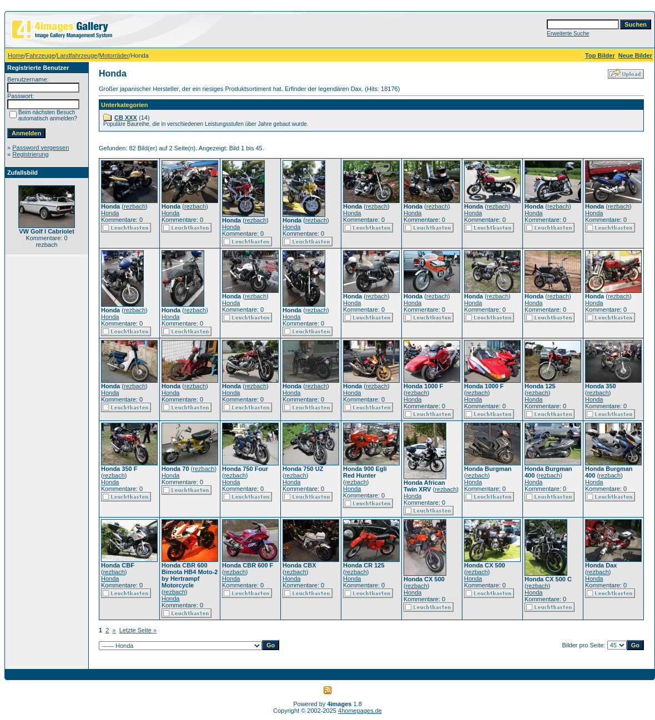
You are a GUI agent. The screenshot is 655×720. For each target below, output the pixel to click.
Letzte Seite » (138, 630)
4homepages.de (360, 710)
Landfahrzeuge (77, 55)
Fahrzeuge (40, 55)
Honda (110, 213)
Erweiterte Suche (568, 34)
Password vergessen (40, 147)
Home (16, 55)
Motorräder (114, 55)
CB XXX (125, 117)
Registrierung (30, 154)
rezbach (134, 206)
